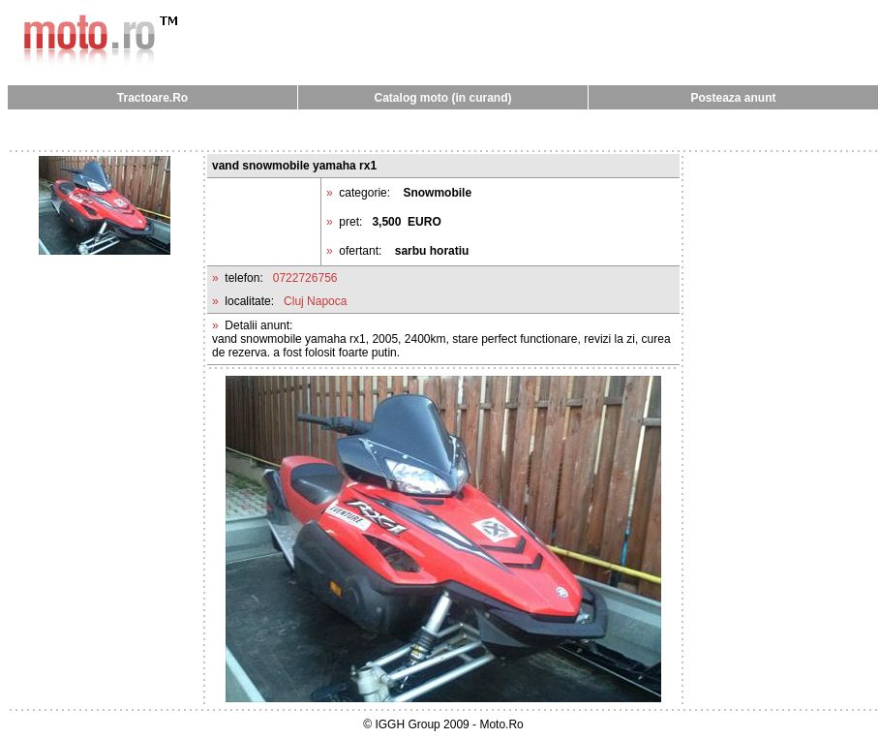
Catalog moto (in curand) (443, 98)
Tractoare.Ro (152, 98)
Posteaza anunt (732, 98)
